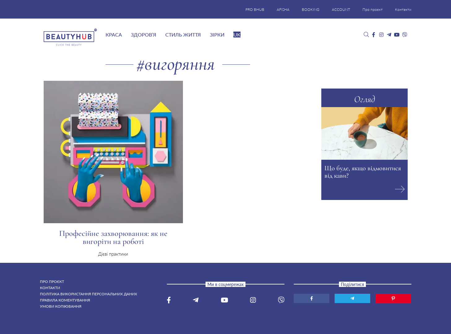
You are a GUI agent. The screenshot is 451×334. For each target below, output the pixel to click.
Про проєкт (372, 9)
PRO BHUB (254, 9)
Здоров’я (143, 34)
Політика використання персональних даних (88, 294)
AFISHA (283, 9)
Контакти (403, 9)
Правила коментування (65, 300)
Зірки (217, 34)
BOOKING (310, 9)
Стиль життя (183, 34)
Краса (114, 34)
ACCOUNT (341, 9)
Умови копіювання (60, 306)
